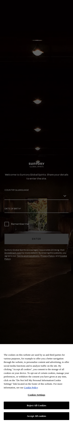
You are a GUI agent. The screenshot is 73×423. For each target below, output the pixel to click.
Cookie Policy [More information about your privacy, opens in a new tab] (31, 387)
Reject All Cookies (36, 405)
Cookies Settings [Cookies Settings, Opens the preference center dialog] (36, 394)
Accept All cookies (36, 416)
